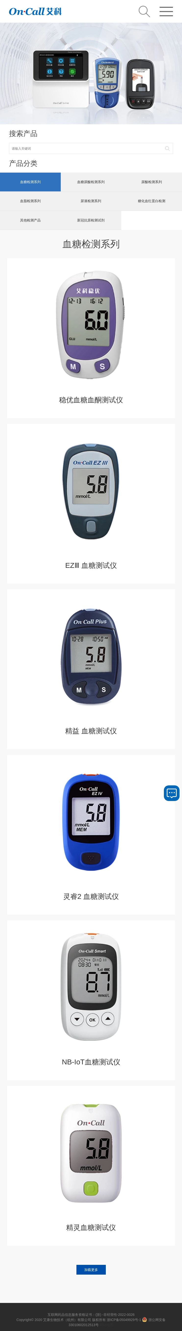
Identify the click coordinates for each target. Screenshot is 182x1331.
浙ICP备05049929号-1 (124, 1319)
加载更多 (91, 1269)
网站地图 (106, 1325)
